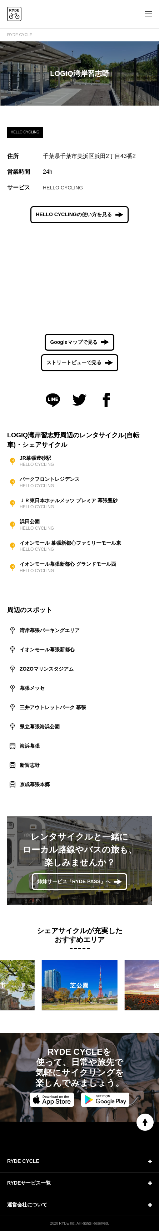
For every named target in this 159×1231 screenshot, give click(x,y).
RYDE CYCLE (19, 34)
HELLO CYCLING (63, 187)
